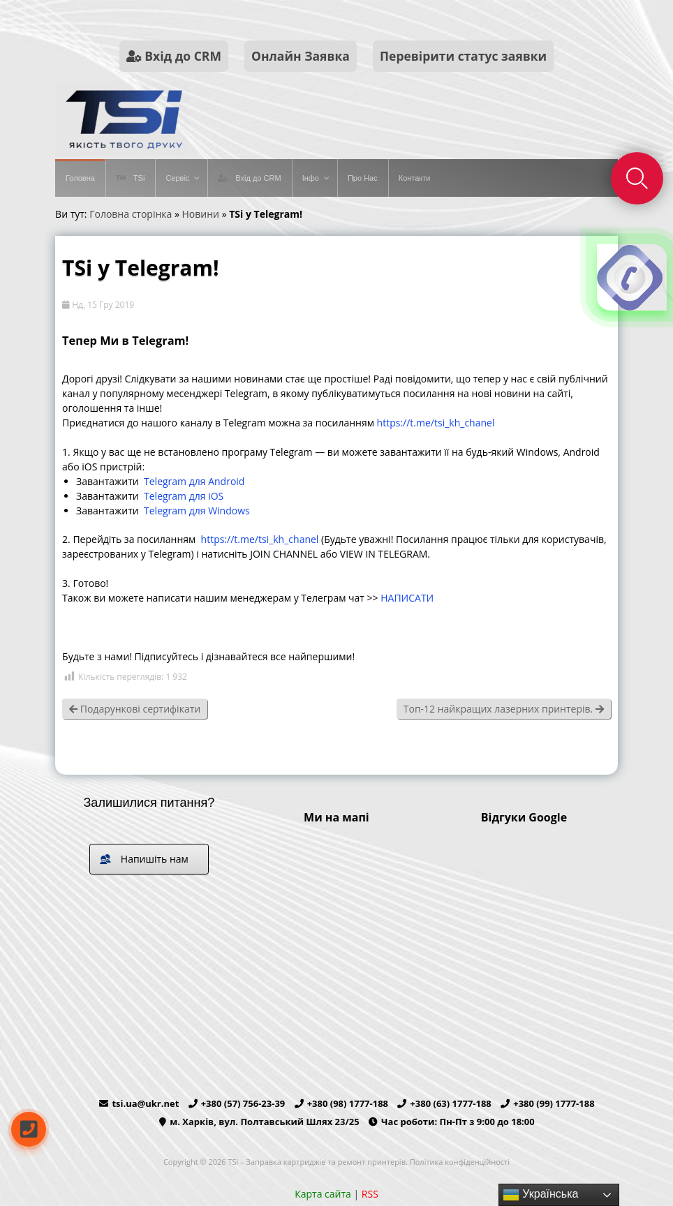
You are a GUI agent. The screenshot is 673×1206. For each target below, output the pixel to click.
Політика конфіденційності (460, 1161)
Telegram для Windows (197, 510)
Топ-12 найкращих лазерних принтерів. (504, 708)
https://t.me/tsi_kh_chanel (436, 422)
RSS (370, 1193)
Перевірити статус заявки (463, 55)
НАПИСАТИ (407, 597)
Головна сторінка (130, 214)
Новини (200, 214)
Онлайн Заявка (300, 55)
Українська (541, 1194)
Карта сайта (323, 1193)
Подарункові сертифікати (134, 708)
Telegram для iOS (183, 495)
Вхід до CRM (173, 55)
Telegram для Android (194, 481)
